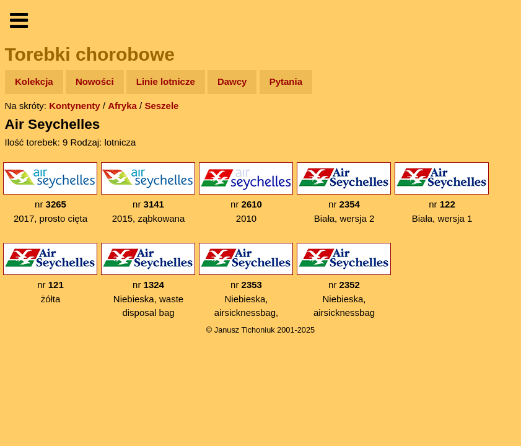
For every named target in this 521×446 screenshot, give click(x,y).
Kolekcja (34, 81)
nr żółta (50, 273)
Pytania (285, 81)
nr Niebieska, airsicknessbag (344, 280)
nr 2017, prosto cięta (50, 193)
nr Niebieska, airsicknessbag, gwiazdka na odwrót (246, 287)
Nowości (95, 81)
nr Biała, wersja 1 (442, 193)
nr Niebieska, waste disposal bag (148, 280)
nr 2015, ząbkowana (148, 193)
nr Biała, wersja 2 (344, 193)
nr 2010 (246, 193)
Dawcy (232, 81)
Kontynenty (74, 105)
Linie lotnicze (165, 81)
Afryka (122, 105)
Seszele (161, 105)
